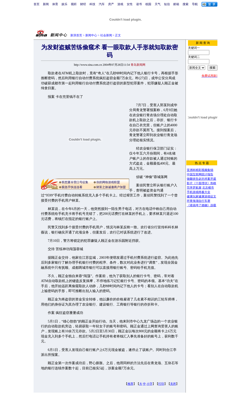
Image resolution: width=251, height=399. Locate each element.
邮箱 (176, 4)
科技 (92, 4)
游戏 (120, 4)
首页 (36, 4)
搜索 (185, 4)
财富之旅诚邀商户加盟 (111, 187)
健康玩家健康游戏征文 (201, 196)
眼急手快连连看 (72, 187)
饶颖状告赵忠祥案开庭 (201, 178)
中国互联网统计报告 (200, 174)
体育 (55, 4)
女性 (130, 4)
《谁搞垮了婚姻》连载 (201, 205)
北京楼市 (208, 187)
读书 (139, 4)
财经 (83, 4)
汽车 (102, 4)
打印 (161, 384)
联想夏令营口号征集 (75, 182)
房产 (111, 4)
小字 (149, 384)
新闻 (46, 4)
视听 (74, 4)
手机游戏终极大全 (198, 192)
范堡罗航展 (194, 187)
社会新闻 (106, 35)
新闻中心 (91, 35)
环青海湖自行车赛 (198, 201)
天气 (158, 4)
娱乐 (64, 4)
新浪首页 (76, 35)
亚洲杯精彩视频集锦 (200, 170)
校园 (148, 4)
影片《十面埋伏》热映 (201, 183)
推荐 (130, 384)
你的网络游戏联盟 (108, 182)
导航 (195, 4)
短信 (167, 4)
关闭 (173, 384)
